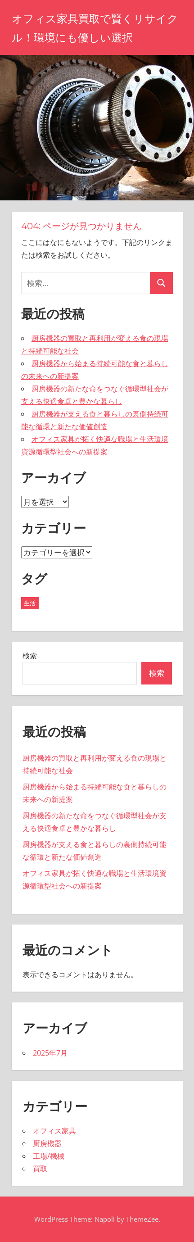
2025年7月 (50, 1053)
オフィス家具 (54, 1131)
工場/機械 (48, 1156)
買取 (40, 1169)
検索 (30, 656)
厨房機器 (47, 1143)
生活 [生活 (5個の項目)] (30, 603)
